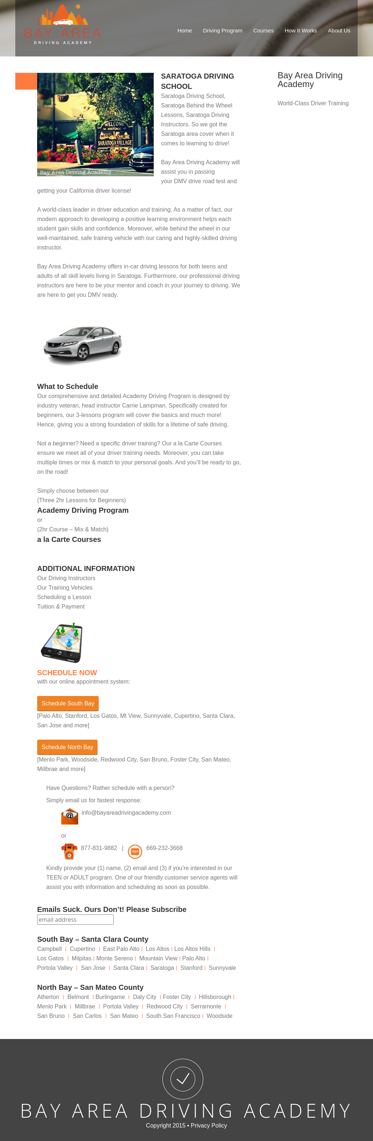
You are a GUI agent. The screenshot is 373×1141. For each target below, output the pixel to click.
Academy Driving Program (83, 510)
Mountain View (158, 958)
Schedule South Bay (68, 703)
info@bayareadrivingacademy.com (126, 813)
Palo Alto (193, 958)
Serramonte (206, 1006)
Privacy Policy (209, 1125)
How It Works (300, 30)
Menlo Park (52, 1006)
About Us (339, 30)
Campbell (49, 949)
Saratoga (129, 276)
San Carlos (87, 1016)
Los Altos (157, 949)
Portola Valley (55, 968)
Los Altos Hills (192, 949)
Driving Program (222, 30)
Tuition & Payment (61, 606)
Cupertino (82, 949)
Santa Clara (128, 968)
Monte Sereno (114, 958)
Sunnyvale (222, 968)
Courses (264, 30)
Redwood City (164, 1006)
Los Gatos (50, 958)
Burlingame (110, 997)
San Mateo (124, 1016)
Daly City (144, 997)
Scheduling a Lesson (64, 597)
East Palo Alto (121, 949)
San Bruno (51, 1016)
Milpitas (81, 958)
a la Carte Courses (69, 539)
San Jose (93, 968)
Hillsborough (215, 997)
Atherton (48, 997)
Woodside (219, 1016)
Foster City (177, 997)
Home (184, 30)
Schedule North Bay (67, 747)
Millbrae (85, 1006)
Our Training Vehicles (65, 588)
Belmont (78, 997)
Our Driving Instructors (66, 578)
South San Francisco (173, 1016)
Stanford (191, 968)
